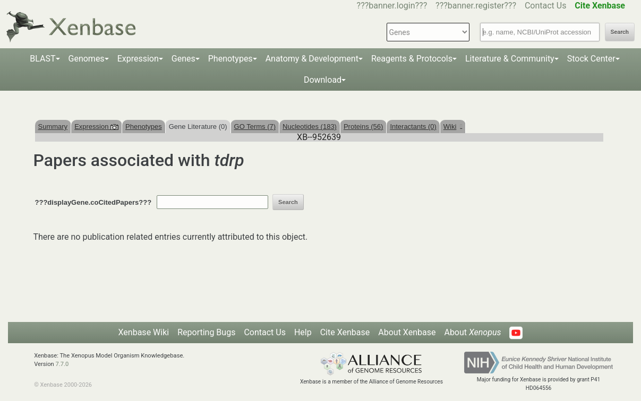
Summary (53, 126)
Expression (138, 59)
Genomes (87, 59)
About (472, 332)
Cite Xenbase (345, 332)
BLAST (42, 59)
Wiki (452, 126)
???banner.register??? (475, 6)
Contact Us (546, 6)
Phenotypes (230, 59)
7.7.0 (62, 364)
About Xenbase (406, 332)
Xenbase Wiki (143, 332)
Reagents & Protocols (411, 59)
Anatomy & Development (312, 59)
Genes (183, 59)
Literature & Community (509, 59)
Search (620, 32)
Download (322, 80)
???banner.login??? (392, 6)
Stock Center (591, 59)
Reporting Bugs (206, 332)
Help (303, 332)
